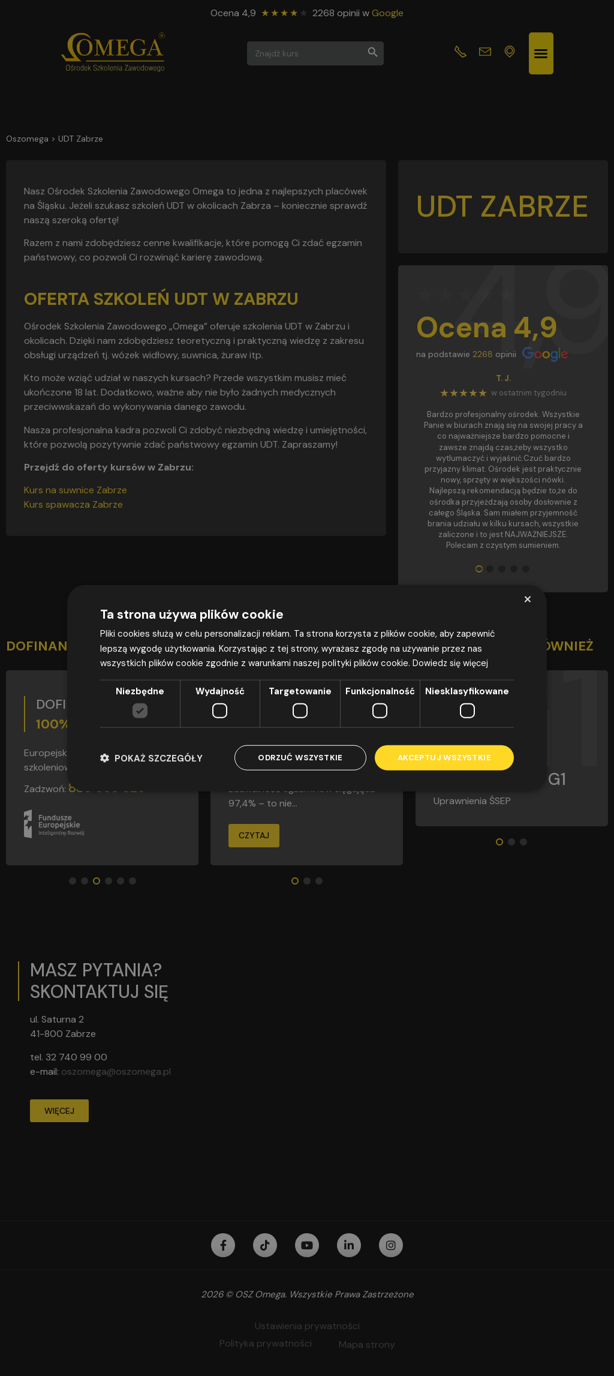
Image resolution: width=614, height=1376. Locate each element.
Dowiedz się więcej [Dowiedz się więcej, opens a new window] (452, 662)
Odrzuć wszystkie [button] (293, 757)
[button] (151, 758)
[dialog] (307, 688)
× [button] (527, 597)
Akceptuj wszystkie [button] (442, 757)
